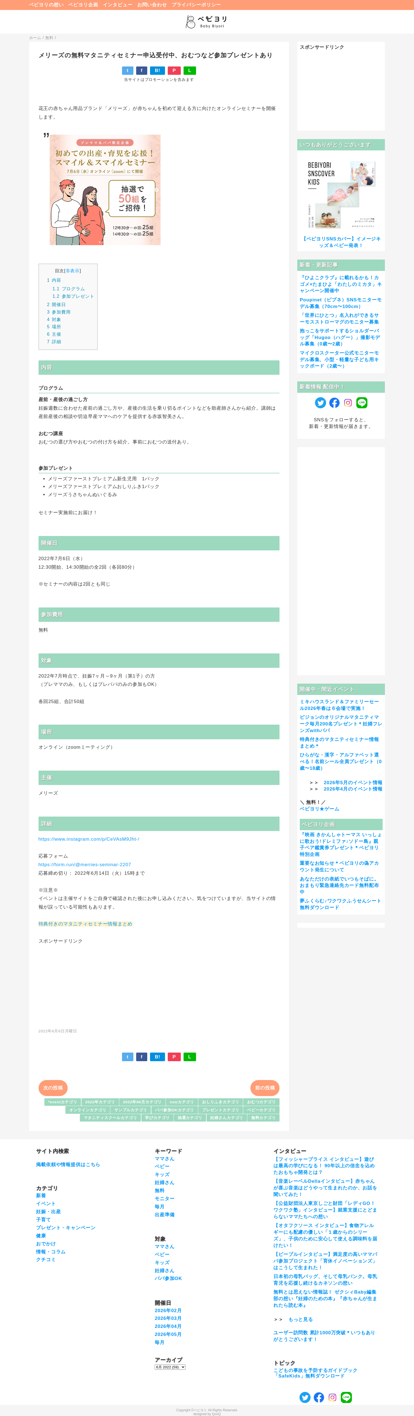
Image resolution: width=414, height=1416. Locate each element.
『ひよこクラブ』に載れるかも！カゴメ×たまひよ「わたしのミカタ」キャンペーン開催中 (341, 284)
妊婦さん (164, 1182)
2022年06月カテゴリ (142, 1102)
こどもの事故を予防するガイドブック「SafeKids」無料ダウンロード (315, 1373)
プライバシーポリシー (196, 4)
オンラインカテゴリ (87, 1110)
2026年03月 (168, 1318)
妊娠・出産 (48, 1211)
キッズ (162, 1174)
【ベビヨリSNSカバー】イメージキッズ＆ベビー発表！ (341, 242)
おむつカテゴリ (261, 1102)
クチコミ (46, 1259)
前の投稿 (265, 1088)
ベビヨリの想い (46, 4)
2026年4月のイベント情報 (353, 789)
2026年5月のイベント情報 (353, 782)
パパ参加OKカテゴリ (174, 1110)
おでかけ (46, 1243)
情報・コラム (51, 1252)
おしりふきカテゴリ (220, 1102)
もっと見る (300, 1319)
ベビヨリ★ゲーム (319, 809)
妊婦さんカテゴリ (226, 1118)
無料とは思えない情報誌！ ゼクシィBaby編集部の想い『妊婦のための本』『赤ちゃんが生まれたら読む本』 (325, 1298)
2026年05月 (168, 1334)
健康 (41, 1235)
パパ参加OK (168, 1278)
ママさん (164, 1158)
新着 (41, 1195)
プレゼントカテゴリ (220, 1110)
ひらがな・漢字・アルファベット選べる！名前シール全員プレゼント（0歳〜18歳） (341, 761)
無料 (160, 1190)
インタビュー (118, 4)
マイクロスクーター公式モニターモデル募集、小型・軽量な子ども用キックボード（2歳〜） (339, 359)
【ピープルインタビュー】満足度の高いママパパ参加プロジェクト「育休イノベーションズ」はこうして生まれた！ (325, 1261)
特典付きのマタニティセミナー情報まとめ (86, 924)
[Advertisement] (159, 983)
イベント (46, 1203)
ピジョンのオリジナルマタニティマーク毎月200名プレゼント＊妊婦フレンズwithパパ (341, 724)
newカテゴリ (182, 1102)
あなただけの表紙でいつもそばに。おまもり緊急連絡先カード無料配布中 (339, 885)
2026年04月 (168, 1326)
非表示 (73, 270)
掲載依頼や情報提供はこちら (68, 1164)
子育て (43, 1219)
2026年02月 (168, 1310)
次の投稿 (53, 1088)
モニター (164, 1198)
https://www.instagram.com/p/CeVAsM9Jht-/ (89, 839)
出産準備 (164, 1214)
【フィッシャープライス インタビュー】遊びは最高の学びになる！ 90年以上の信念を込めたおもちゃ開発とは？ (324, 1166)
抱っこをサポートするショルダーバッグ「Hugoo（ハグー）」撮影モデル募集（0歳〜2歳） (340, 337)
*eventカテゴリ (62, 1102)
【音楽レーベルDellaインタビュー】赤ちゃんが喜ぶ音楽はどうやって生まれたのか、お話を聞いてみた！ (325, 1188)
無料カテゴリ (263, 1118)
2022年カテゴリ (100, 1102)
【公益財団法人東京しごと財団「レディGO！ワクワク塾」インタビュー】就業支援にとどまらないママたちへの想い (325, 1210)
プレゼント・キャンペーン (65, 1227)
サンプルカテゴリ (130, 1110)
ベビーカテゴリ (261, 1110)
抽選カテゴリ (190, 1118)
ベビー (162, 1166)
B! (157, 70)
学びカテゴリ (157, 1118)
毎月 (160, 1206)
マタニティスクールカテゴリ (110, 1118)
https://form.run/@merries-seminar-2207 (85, 864)
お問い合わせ (152, 4)
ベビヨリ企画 (83, 4)
